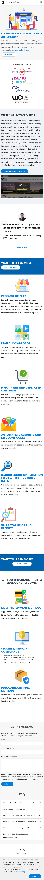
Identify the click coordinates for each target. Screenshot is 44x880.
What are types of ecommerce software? (19, 821)
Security (22, 850)
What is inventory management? (16, 828)
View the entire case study (14, 171)
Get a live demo (22, 727)
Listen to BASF (22, 247)
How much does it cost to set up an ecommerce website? (16, 835)
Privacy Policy (22, 857)
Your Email (5, 748)
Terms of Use (22, 853)
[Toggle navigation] (41, 2)
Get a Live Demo (10, 267)
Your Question (6, 756)
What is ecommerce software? (15, 809)
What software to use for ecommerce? (18, 803)
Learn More (8, 54)
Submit (7, 784)
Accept (35, 877)
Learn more (12, 779)
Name (3, 740)
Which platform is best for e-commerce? (19, 815)
